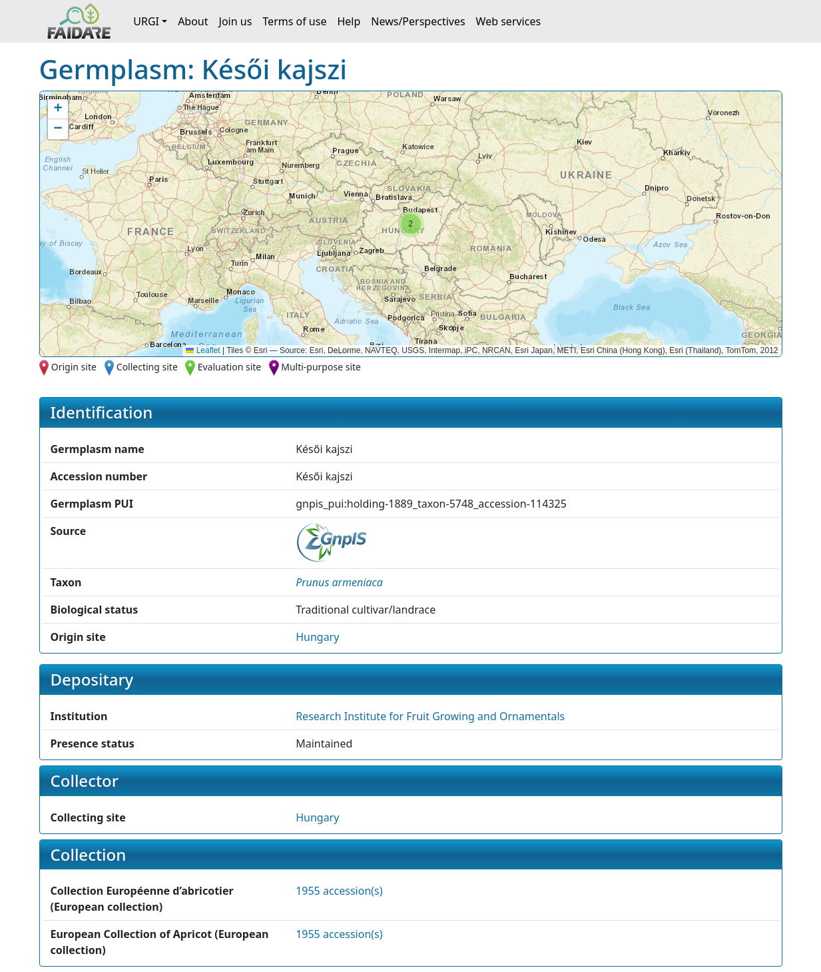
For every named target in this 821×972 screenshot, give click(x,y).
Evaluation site (230, 366)
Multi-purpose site (321, 366)
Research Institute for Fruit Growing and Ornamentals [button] (430, 716)
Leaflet (203, 350)
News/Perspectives (418, 21)
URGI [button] (146, 21)
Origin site (74, 366)
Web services (508, 21)
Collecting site (147, 366)
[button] (411, 224)
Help (348, 21)
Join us (235, 21)
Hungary (317, 637)
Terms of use (294, 21)
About (193, 21)
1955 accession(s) (339, 890)
